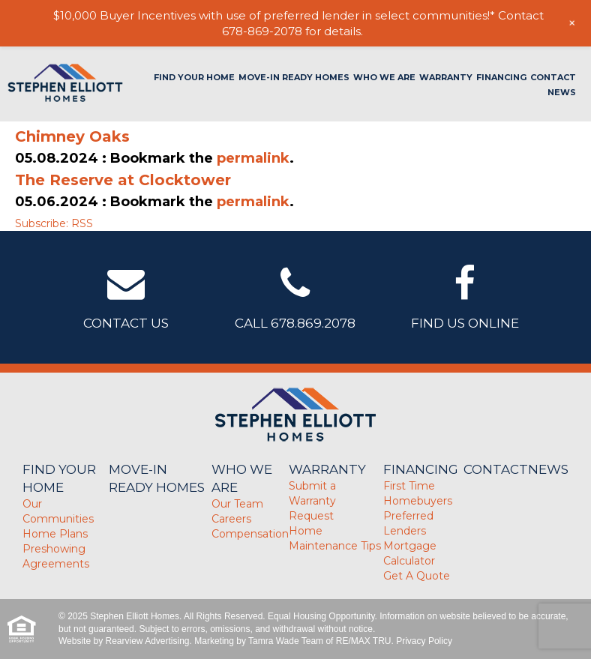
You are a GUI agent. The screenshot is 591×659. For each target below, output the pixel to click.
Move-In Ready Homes (294, 77)
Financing (501, 77)
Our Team (237, 504)
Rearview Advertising (147, 641)
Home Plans (55, 534)
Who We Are (384, 77)
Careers (231, 519)
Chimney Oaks (72, 136)
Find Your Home (194, 77)
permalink (253, 158)
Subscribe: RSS (54, 223)
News (562, 92)
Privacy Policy (424, 641)
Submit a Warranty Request (312, 501)
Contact (553, 77)
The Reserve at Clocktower (123, 180)
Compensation (250, 534)
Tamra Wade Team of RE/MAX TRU (320, 641)
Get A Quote (416, 576)
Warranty (445, 77)
